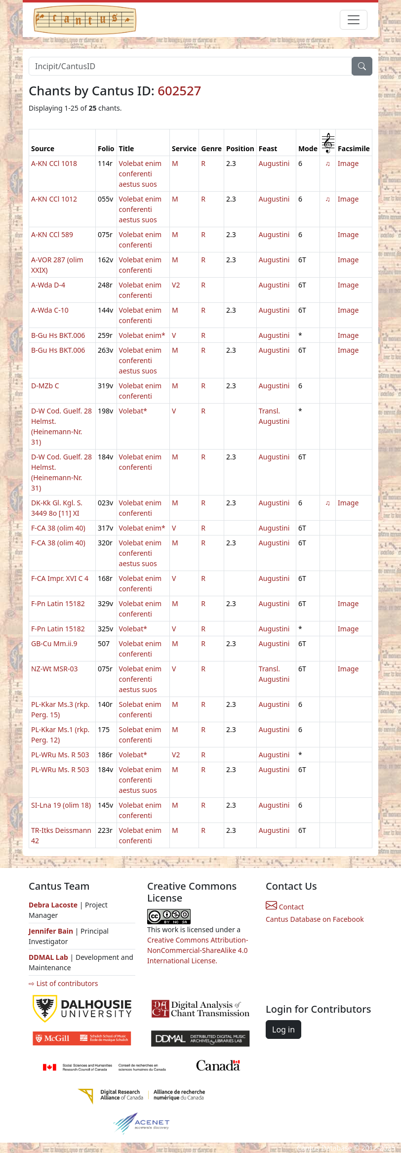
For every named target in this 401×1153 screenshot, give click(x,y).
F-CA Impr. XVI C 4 (59, 578)
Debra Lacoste (53, 904)
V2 (176, 284)
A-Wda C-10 (50, 310)
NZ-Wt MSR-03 (54, 668)
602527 (179, 90)
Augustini (274, 163)
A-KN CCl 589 (52, 234)
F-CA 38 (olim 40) (58, 528)
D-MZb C (45, 385)
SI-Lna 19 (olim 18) (61, 805)
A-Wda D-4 (48, 284)
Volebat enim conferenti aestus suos (140, 174)
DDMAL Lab (48, 957)
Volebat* (133, 410)
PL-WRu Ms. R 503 (60, 754)
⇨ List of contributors (63, 983)
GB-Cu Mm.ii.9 (54, 643)
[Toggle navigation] (353, 20)
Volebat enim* (142, 335)
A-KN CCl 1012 (54, 199)
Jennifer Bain (52, 931)
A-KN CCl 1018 (54, 163)
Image (348, 163)
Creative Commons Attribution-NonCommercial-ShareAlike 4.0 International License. (197, 950)
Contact (285, 906)
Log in (283, 1029)
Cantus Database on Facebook (315, 919)
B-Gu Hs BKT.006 (58, 335)
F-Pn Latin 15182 (58, 603)
